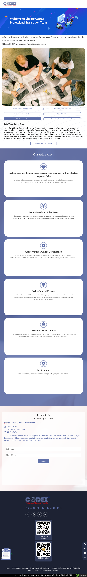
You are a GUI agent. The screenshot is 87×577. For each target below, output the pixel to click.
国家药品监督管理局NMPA (49, 571)
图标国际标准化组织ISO (20, 568)
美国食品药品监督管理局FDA (40, 568)
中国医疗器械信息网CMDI (61, 568)
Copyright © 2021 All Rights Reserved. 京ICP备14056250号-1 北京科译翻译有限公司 (43, 575)
